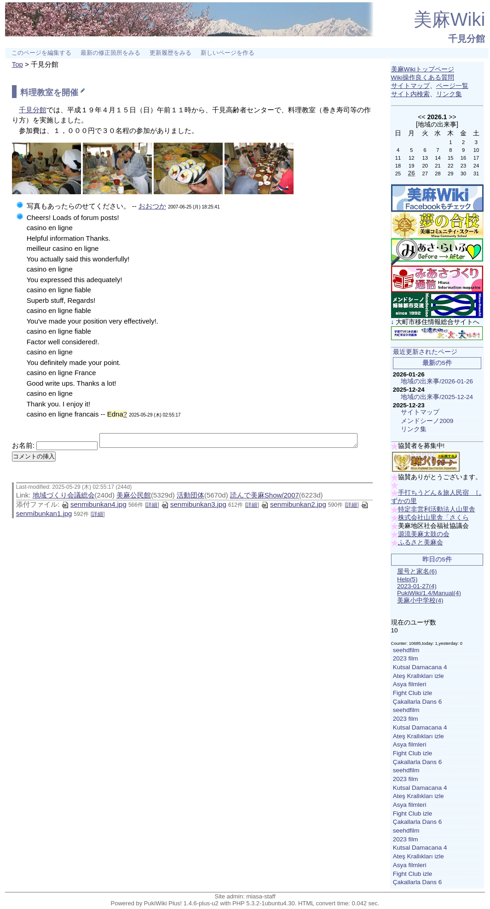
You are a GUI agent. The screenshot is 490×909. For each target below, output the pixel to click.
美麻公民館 (133, 498)
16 (463, 158)
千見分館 (466, 39)
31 (476, 173)
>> (452, 117)
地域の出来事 (437, 124)
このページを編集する (41, 53)
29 (450, 173)
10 (476, 150)
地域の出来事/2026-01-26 (437, 381)
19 (411, 165)
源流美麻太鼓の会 (424, 534)
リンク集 (449, 94)
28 (437, 173)
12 (411, 158)
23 (463, 165)
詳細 (151, 507)
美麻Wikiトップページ (423, 69)
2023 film (405, 658)
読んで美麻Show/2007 (264, 498)
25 (398, 173)
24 (476, 165)
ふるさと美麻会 (420, 542)
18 (398, 165)
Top (17, 64)
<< (421, 117)
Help (407, 579)
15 (450, 158)
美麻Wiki (449, 19)
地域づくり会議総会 (64, 498)
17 (476, 158)
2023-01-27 (417, 586)
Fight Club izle (412, 692)
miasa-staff (260, 896)
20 (424, 165)
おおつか (152, 206)
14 (437, 158)
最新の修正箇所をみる (110, 53)
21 (437, 165)
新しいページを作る (227, 53)
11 (398, 158)
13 (424, 158)
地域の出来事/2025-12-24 (437, 397)
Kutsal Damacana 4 (420, 667)
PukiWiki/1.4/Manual (429, 593)
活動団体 (190, 498)
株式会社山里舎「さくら (433, 517)
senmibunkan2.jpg (293, 507)
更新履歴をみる (170, 53)
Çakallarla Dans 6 (417, 701)
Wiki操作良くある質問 (423, 77)
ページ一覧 (452, 85)
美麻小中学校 (420, 600)
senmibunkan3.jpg (193, 507)
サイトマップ (410, 85)
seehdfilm (406, 650)
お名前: (24, 438)
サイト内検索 (410, 94)
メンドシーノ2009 (427, 420)
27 (424, 173)
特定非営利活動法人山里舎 (436, 509)
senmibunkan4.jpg (94, 507)
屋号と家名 (417, 571)
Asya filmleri (410, 684)
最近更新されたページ (425, 351)
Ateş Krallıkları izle (418, 675)
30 (463, 173)
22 (450, 165)
